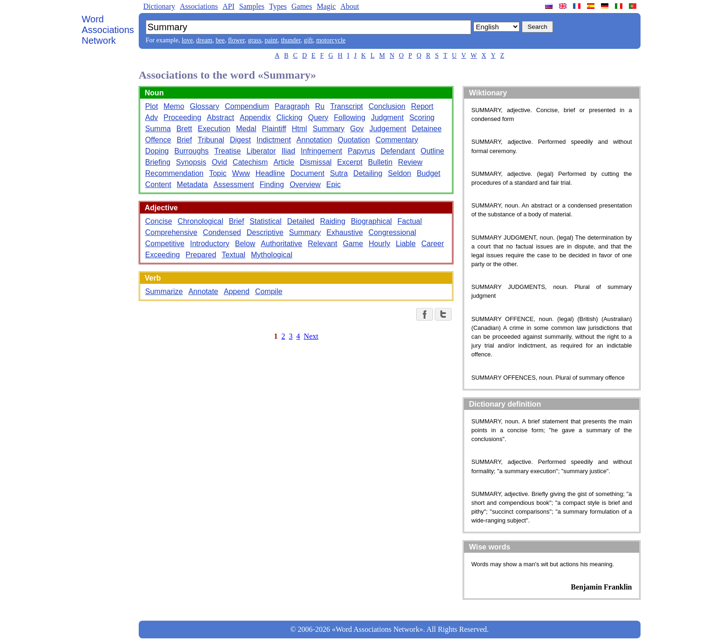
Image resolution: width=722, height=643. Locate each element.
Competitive (164, 244)
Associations (199, 6)
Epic (333, 184)
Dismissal (315, 162)
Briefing (157, 162)
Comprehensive (171, 232)
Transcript (346, 106)
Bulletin (380, 162)
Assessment (234, 184)
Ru (319, 106)
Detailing (367, 173)
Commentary (397, 140)
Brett (184, 129)
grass (255, 40)
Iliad (288, 151)
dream (204, 40)
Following (349, 117)
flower (236, 40)
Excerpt (349, 162)
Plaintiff (274, 129)
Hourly (379, 244)
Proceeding (182, 117)
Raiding (332, 221)
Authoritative (281, 244)
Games (301, 6)
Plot (151, 106)
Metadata (192, 184)
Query (318, 117)
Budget (428, 173)
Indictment (273, 140)
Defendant (398, 151)
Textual (233, 255)
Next (311, 336)
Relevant (322, 244)
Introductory (209, 244)
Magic (326, 6)
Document (307, 173)
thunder (290, 40)
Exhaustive (344, 232)
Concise (158, 221)
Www (241, 173)
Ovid (219, 162)
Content (158, 184)
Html (299, 129)
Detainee (427, 129)
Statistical (265, 221)
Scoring (421, 117)
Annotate (203, 291)
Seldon (399, 173)
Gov (357, 129)
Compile (269, 291)
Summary (328, 129)
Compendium (247, 106)
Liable (406, 244)
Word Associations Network (108, 30)
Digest (240, 140)
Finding (272, 184)
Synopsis (191, 162)
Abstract (220, 117)
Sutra (339, 173)
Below (245, 244)
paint (270, 40)
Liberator (261, 151)
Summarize (164, 291)
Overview (305, 184)
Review (410, 162)
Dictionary (159, 6)
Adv (151, 117)
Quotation (353, 140)
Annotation (314, 140)
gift (308, 40)
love (187, 40)
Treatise (227, 151)
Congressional (392, 232)
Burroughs (191, 151)
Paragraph (292, 106)
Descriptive (265, 232)
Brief (184, 140)
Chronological (200, 221)
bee (220, 40)
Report (422, 106)
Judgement (387, 129)
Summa (158, 129)
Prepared (201, 255)
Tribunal (210, 140)
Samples (251, 6)
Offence (158, 140)
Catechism (250, 162)
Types (278, 6)
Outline (433, 151)
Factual (410, 221)
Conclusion (387, 106)
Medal (246, 129)
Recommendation (174, 173)
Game (353, 244)
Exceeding (162, 255)
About (349, 6)
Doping (157, 151)
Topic (217, 173)
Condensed (222, 232)
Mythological (271, 255)
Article (283, 162)
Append (237, 291)
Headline (270, 173)
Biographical (371, 221)
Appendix (255, 117)
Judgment (387, 117)
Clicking (290, 117)
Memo (173, 106)
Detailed (301, 221)
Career (432, 244)
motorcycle (330, 40)
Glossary (204, 106)
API (229, 6)
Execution (214, 129)
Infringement (321, 151)
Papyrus (361, 151)
